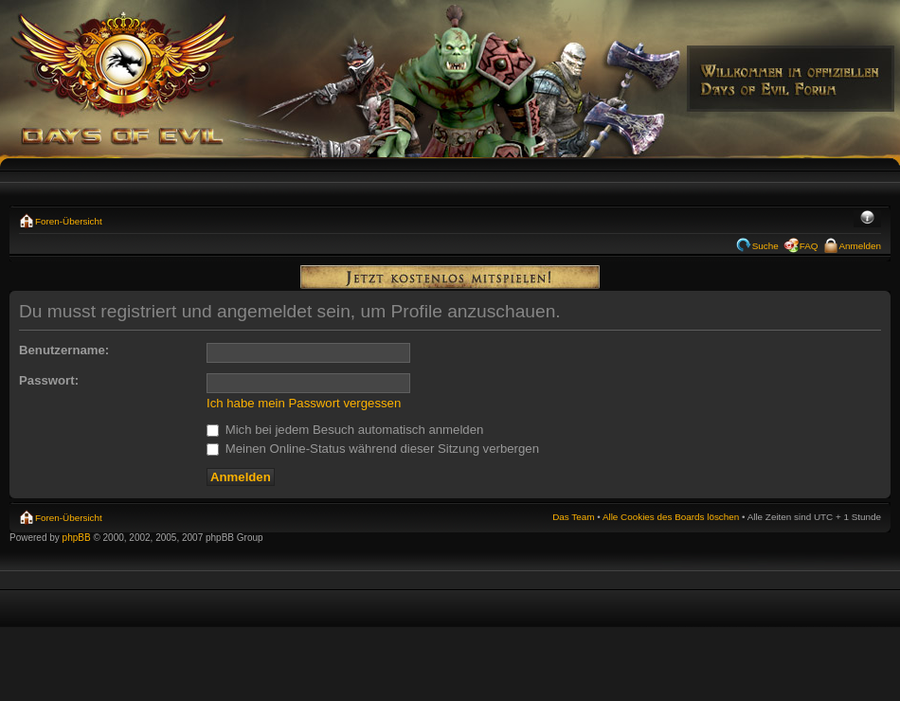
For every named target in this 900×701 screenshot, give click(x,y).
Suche (765, 246)
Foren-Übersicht (68, 221)
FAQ (809, 246)
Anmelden (860, 246)
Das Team (573, 517)
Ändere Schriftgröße (867, 218)
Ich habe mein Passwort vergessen (304, 403)
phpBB (77, 537)
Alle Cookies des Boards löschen (671, 517)
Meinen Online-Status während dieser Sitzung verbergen (373, 448)
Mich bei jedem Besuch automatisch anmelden (345, 429)
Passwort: (49, 380)
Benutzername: (64, 350)
